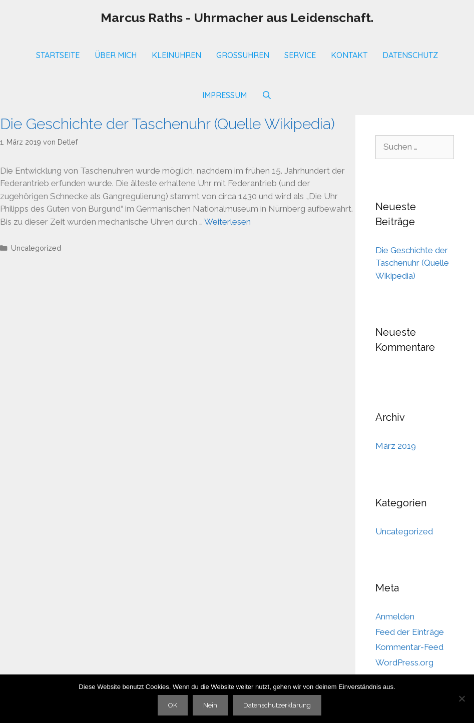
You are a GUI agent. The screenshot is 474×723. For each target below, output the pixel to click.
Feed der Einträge (409, 632)
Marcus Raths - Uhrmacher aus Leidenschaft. (237, 17)
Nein (210, 705)
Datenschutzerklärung (277, 705)
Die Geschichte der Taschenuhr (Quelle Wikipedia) (167, 124)
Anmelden (394, 616)
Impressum (224, 95)
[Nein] (461, 698)
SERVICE (300, 55)
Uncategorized (36, 248)
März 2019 (395, 446)
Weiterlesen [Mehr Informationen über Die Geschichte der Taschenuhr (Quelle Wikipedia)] (227, 222)
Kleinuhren (176, 55)
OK (172, 705)
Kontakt (349, 55)
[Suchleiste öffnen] (267, 95)
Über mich (116, 55)
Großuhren (242, 55)
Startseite (58, 55)
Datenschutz (410, 55)
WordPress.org (404, 662)
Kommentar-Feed (409, 647)
